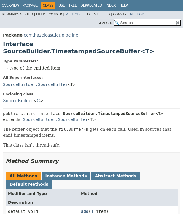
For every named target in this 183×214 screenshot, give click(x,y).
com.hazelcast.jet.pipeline (51, 35)
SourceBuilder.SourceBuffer (35, 84)
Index (111, 5)
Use (61, 5)
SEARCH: (105, 23)
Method (72, 14)
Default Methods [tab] (28, 184)
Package (30, 5)
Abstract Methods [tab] (115, 176)
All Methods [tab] (23, 176)
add (84, 211)
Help (124, 5)
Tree (73, 5)
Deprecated (91, 5)
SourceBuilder (18, 100)
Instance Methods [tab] (66, 176)
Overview (10, 5)
